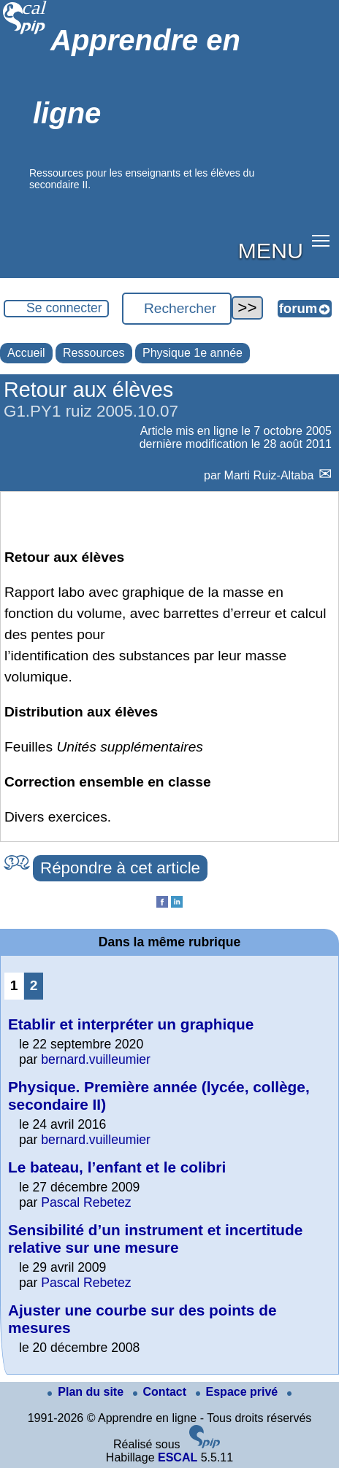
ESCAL (177, 1457)
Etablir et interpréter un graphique (131, 1024)
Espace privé (238, 1392)
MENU (270, 250)
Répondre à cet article (120, 868)
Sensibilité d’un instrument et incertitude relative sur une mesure (155, 1238)
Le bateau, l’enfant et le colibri (117, 1167)
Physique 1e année (192, 353)
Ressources (93, 353)
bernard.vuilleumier (96, 1059)
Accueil (26, 353)
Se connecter (64, 308)
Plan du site (86, 1392)
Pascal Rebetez (86, 1202)
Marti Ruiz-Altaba (270, 475)
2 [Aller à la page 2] (34, 985)
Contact (161, 1392)
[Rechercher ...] (177, 309)
